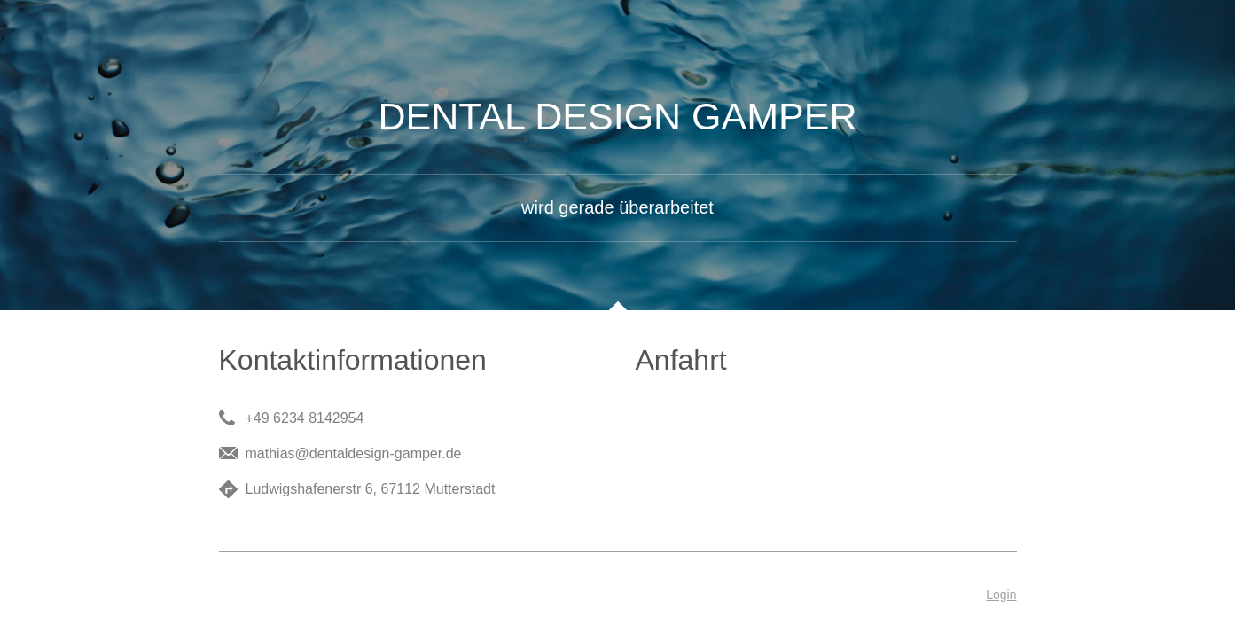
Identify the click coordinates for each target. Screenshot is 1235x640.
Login (1001, 595)
